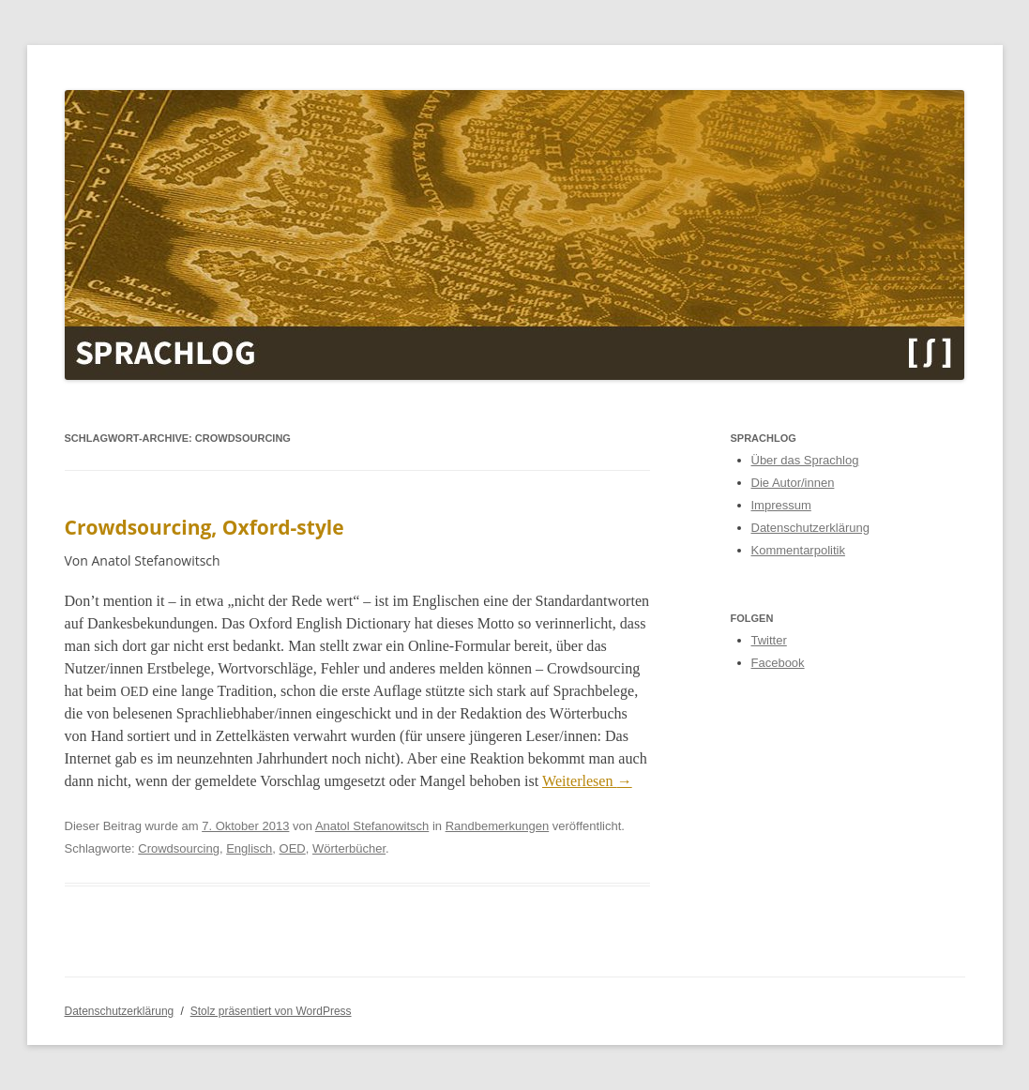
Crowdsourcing (178, 848)
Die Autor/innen (793, 483)
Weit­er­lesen (587, 781)
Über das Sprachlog (805, 460)
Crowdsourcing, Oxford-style (204, 527)
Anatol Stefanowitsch (372, 826)
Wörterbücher (349, 848)
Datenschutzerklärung (810, 528)
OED (293, 848)
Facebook (778, 663)
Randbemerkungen (498, 826)
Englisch (249, 848)
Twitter (769, 640)
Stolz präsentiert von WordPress (271, 1011)
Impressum (781, 505)
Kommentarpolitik (798, 550)
